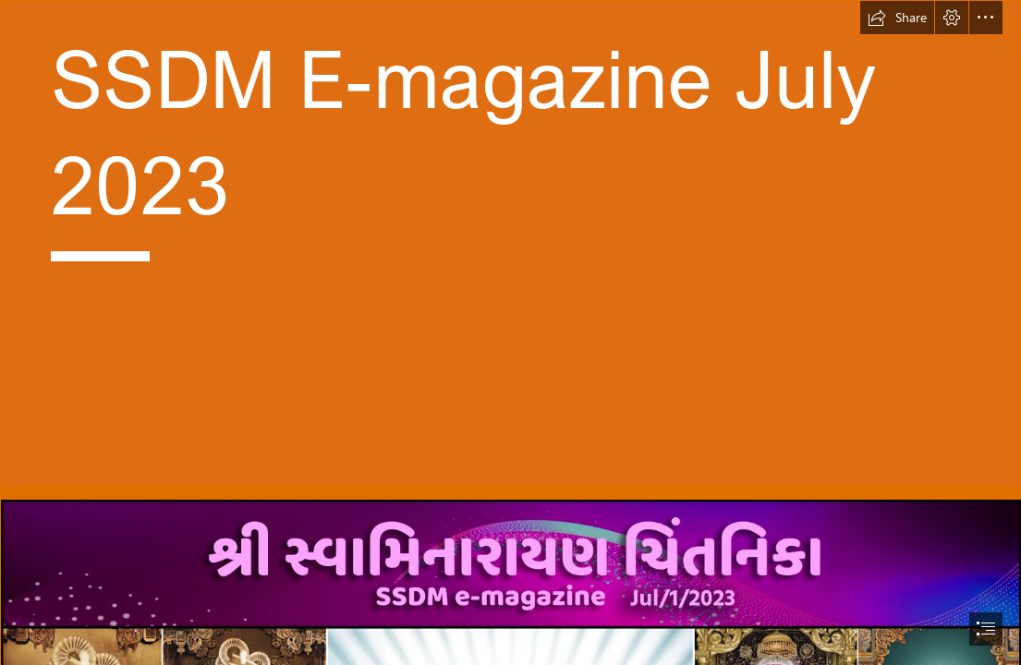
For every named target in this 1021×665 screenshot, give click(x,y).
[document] (510, 332)
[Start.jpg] (510, 243)
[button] (897, 17)
